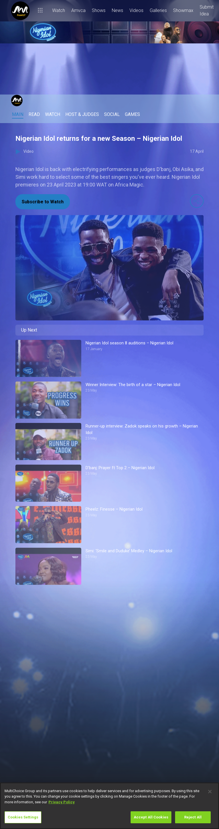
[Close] (210, 791)
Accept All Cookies (151, 817)
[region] (109, 805)
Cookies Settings (23, 817)
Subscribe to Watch (43, 201)
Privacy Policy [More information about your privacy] (61, 802)
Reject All (193, 817)
